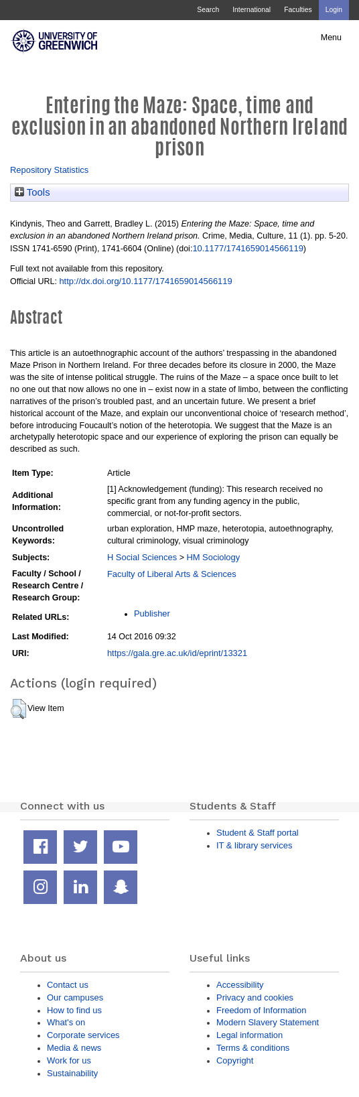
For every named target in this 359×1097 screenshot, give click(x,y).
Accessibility (239, 985)
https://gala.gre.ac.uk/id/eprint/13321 (177, 653)
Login (334, 9)
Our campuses (75, 997)
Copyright (234, 1060)
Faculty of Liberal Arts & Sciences (171, 574)
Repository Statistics (49, 170)
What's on (66, 1022)
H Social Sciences (142, 557)
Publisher (152, 613)
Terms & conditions (252, 1048)
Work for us (69, 1060)
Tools (32, 192)
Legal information (249, 1035)
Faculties (297, 9)
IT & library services (254, 845)
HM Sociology (213, 557)
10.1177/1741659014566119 (247, 248)
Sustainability (72, 1073)
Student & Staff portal (257, 833)
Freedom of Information (261, 1010)
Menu (331, 37)
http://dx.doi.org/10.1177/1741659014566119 (145, 281)
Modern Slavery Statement (267, 1022)
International (251, 9)
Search (208, 9)
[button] (18, 709)
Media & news (74, 1048)
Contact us (67, 985)
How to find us (74, 1010)
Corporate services (83, 1035)
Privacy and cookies (254, 997)
